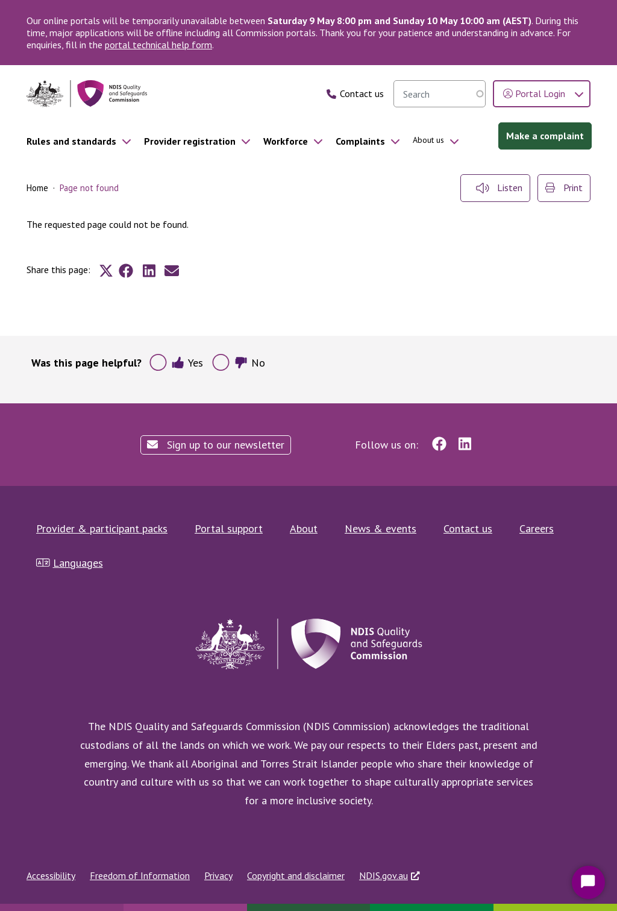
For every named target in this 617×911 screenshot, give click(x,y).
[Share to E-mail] (171, 270)
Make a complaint (545, 136)
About (304, 528)
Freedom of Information (140, 875)
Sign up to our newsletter (215, 445)
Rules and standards (71, 141)
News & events (380, 528)
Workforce (285, 141)
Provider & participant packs (102, 528)
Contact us (467, 528)
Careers (536, 528)
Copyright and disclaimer (296, 875)
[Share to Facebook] (126, 270)
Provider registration (190, 141)
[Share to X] (106, 270)
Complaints (360, 141)
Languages (69, 563)
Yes (187, 362)
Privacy (218, 875)
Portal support (229, 528)
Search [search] (473, 94)
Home (37, 188)
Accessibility (51, 875)
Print (564, 187)
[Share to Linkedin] (149, 270)
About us (428, 139)
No (249, 362)
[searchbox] (439, 93)
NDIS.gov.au (383, 875)
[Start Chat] (588, 882)
